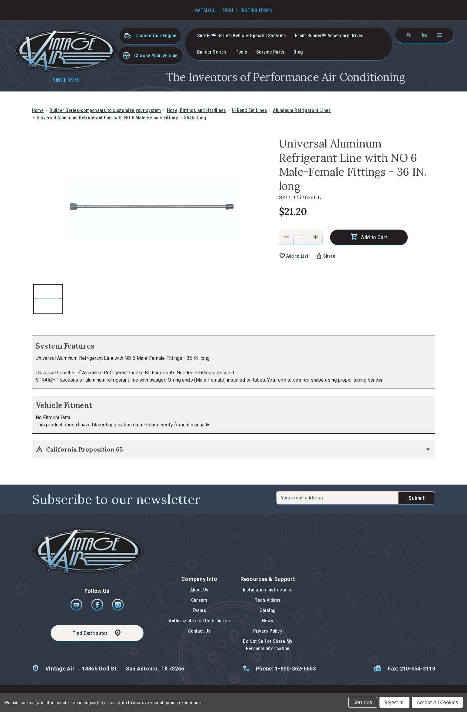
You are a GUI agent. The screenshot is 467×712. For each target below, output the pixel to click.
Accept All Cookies (437, 702)
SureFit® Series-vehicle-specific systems (241, 35)
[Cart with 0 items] (424, 35)
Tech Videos (267, 600)
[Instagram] (118, 609)
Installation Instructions (268, 590)
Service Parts (270, 52)
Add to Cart (374, 237)
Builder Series (212, 52)
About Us (199, 590)
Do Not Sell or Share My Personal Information (267, 644)
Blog (298, 52)
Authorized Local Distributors (199, 621)
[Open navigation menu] (439, 35)
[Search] (408, 35)
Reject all (394, 702)
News (267, 621)
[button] (150, 55)
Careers (199, 600)
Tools (241, 52)
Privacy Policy (267, 631)
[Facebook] (97, 609)
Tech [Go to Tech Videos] (227, 10)
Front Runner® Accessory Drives (329, 35)
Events (199, 610)
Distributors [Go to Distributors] (256, 10)
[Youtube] (76, 609)
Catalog (268, 610)
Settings (362, 702)
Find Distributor (90, 633)
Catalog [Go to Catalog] (204, 10)
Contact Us (199, 631)
